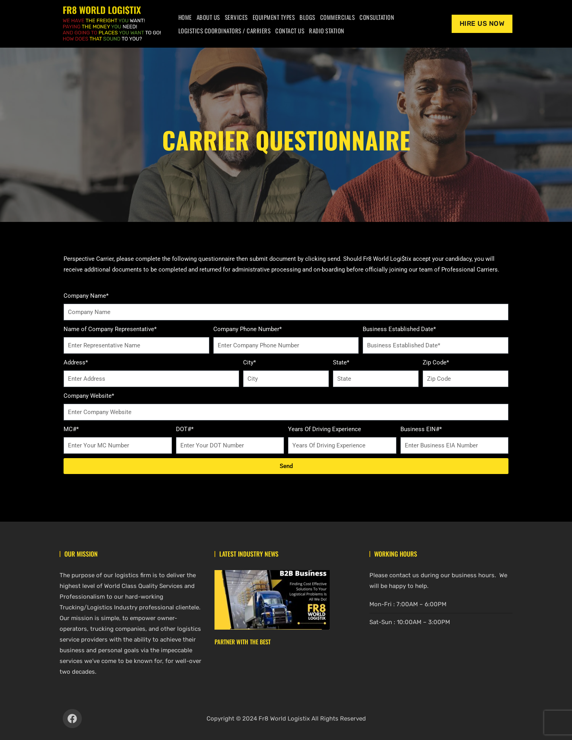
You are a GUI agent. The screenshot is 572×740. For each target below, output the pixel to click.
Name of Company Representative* (110, 329)
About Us (208, 17)
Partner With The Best (242, 641)
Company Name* (86, 295)
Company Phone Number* (247, 329)
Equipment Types (274, 17)
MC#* (71, 429)
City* (249, 362)
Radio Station (326, 30)
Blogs (307, 17)
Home (185, 17)
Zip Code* (436, 362)
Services (236, 17)
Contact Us (289, 30)
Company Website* (89, 395)
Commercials (337, 17)
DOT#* (184, 429)
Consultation (376, 17)
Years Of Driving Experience (324, 429)
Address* (76, 362)
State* (341, 362)
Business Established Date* (399, 329)
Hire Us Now (482, 23)
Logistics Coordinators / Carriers (224, 30)
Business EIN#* (421, 429)
